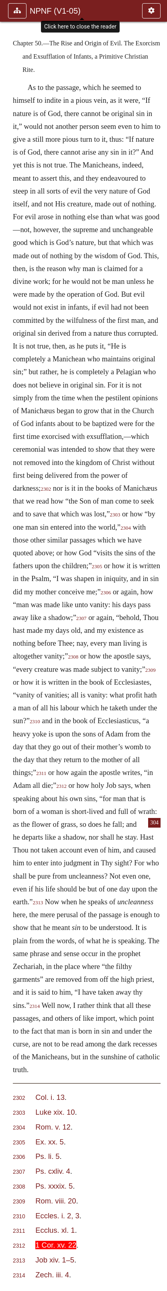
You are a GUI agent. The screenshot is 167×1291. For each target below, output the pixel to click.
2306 (106, 593)
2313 (38, 903)
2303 (115, 515)
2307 (81, 618)
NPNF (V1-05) (55, 10)
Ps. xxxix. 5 (54, 1186)
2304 (125, 528)
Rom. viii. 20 (55, 1201)
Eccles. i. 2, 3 (57, 1215)
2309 (19, 1202)
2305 (97, 566)
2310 (35, 721)
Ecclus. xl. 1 (55, 1230)
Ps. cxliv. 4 (52, 1171)
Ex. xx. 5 (49, 1142)
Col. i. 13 (50, 1097)
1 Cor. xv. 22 (55, 1245)
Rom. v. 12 (53, 1127)
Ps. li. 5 (47, 1156)
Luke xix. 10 (55, 1112)
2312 (61, 786)
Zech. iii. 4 (52, 1275)
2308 (73, 657)
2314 (34, 1006)
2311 (41, 773)
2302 (46, 489)
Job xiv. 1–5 (54, 1260)
